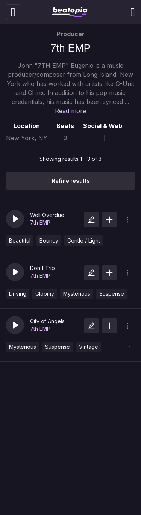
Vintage (88, 347)
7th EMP (40, 222)
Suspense (111, 293)
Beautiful (19, 240)
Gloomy (44, 293)
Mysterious (76, 293)
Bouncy (48, 240)
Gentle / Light (83, 240)
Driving (17, 293)
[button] (15, 219)
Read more (70, 111)
